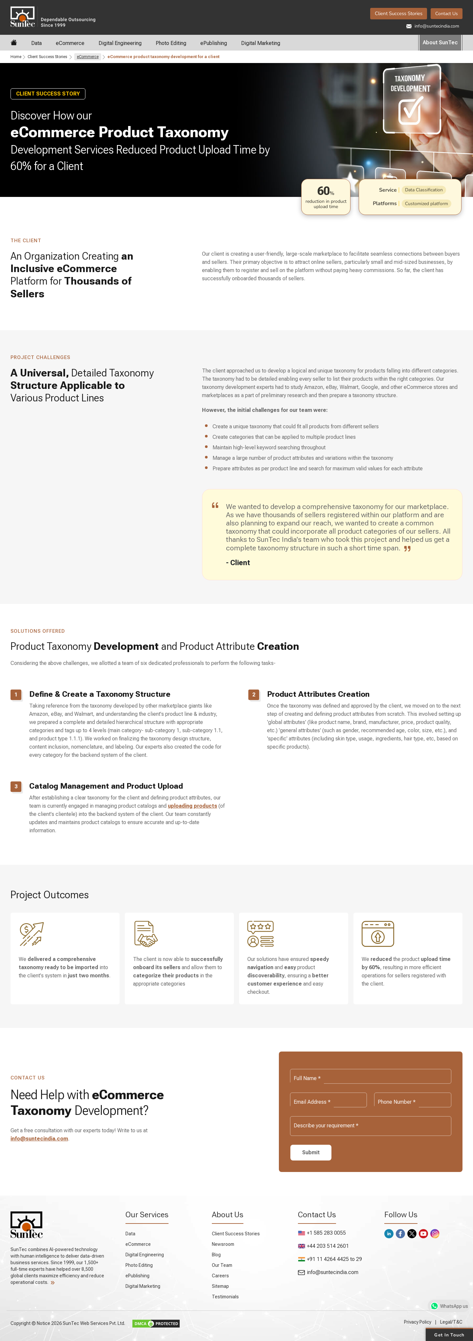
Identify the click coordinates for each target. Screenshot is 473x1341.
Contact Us (446, 14)
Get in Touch (449, 1334)
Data (36, 43)
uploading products (192, 806)
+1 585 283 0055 (322, 1233)
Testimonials (225, 1296)
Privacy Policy (417, 1322)
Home (16, 56)
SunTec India (53, 16)
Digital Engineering (120, 43)
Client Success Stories (398, 13)
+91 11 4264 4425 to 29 (330, 1259)
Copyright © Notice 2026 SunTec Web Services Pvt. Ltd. (68, 1323)
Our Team (222, 1265)
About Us (227, 1214)
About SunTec (440, 42)
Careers (220, 1275)
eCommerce (70, 43)
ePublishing (213, 43)
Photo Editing (171, 43)
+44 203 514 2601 (323, 1246)
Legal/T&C (451, 1322)
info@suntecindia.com (432, 26)
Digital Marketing (260, 43)
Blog (216, 1254)
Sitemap (220, 1286)
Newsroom (223, 1244)
